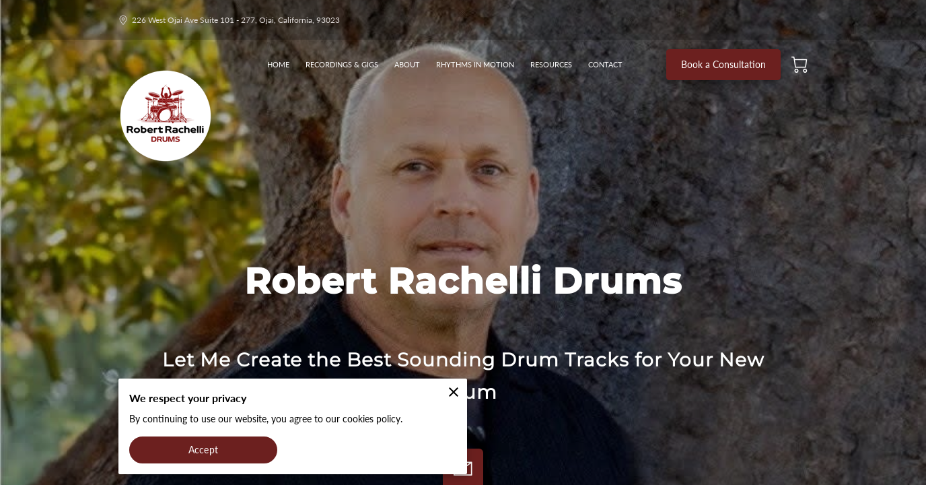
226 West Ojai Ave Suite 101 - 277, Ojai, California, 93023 (229, 20)
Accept (203, 449)
